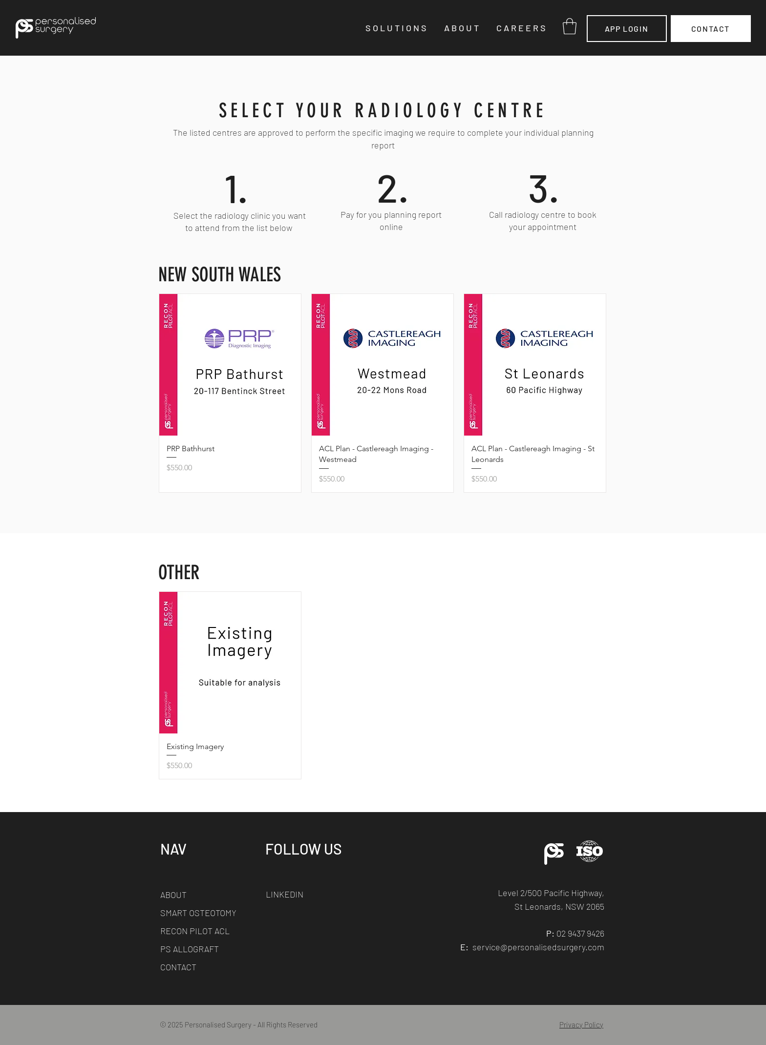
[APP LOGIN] (627, 28)
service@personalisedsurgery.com (538, 946)
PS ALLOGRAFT (189, 948)
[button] (397, 28)
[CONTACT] (711, 28)
